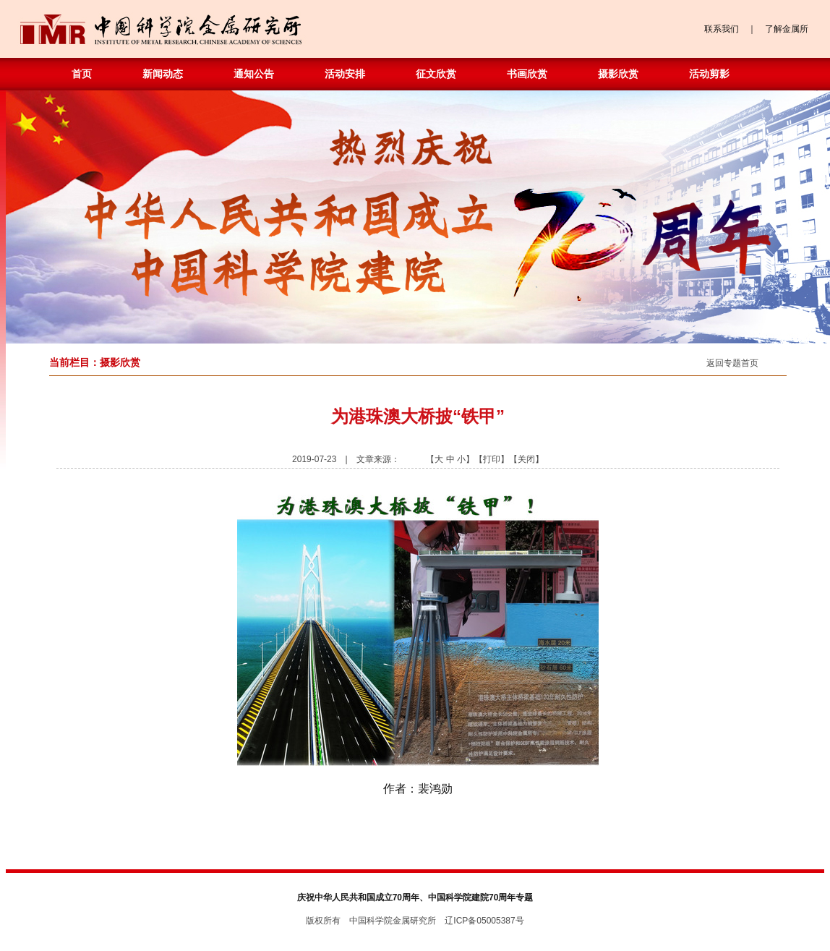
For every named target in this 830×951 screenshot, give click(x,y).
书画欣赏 (527, 74)
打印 (491, 459)
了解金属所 (786, 29)
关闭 (526, 459)
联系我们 (721, 29)
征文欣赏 (436, 74)
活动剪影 (709, 74)
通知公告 (254, 74)
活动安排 (345, 74)
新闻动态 (162, 74)
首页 (82, 74)
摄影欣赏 (618, 74)
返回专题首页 (732, 363)
